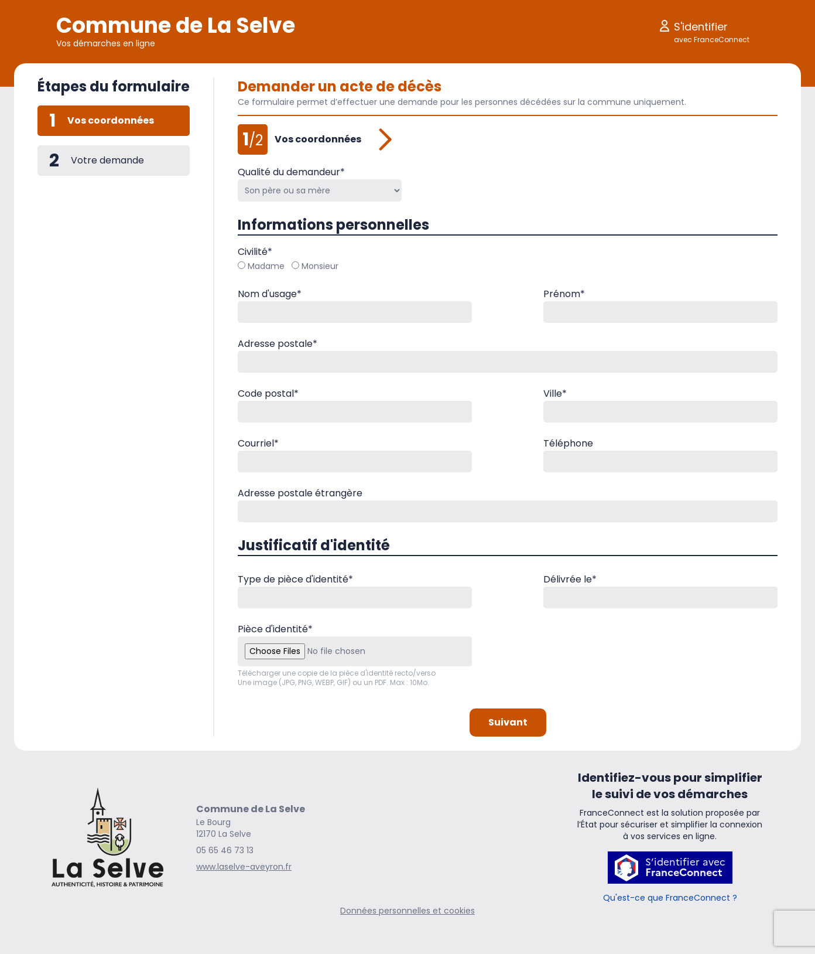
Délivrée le (570, 579)
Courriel (258, 443)
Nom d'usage (270, 294)
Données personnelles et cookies (407, 910)
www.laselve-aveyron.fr (244, 867)
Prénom (564, 294)
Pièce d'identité (275, 629)
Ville (555, 393)
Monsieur (315, 266)
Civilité (255, 251)
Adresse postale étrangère (300, 493)
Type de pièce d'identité (295, 579)
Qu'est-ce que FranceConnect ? (670, 898)
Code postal (268, 393)
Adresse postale (277, 343)
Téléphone (568, 443)
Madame (261, 266)
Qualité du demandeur (291, 172)
